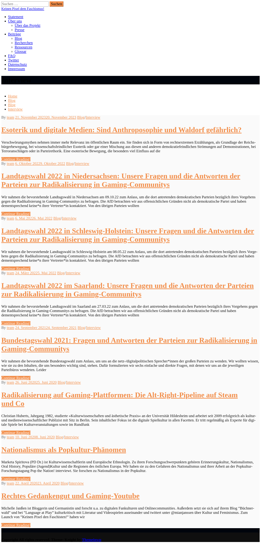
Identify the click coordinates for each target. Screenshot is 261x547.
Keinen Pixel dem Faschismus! (22, 9)
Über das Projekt (27, 25)
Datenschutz (17, 64)
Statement (15, 17)
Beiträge (14, 34)
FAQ (11, 56)
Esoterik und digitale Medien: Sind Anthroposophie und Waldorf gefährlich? (121, 130)
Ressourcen (23, 47)
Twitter (13, 60)
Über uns (15, 21)
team (10, 117)
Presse (19, 30)
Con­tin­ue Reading (15, 159)
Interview (93, 117)
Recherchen (24, 43)
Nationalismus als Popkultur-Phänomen (63, 450)
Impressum (16, 69)
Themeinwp (91, 540)
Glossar (20, 51)
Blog (18, 38)
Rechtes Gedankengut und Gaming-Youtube (70, 496)
